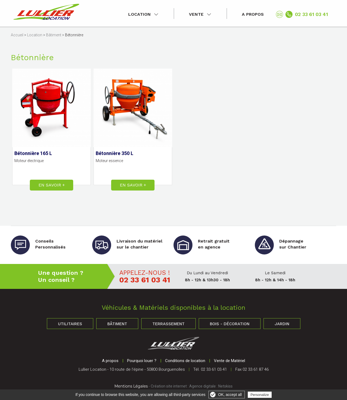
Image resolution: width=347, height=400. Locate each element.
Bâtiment (53, 35)
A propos (253, 14)
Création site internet (169, 386)
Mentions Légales (131, 386)
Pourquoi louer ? (141, 360)
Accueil (17, 35)
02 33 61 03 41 (311, 14)
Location (139, 14)
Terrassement (168, 323)
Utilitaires (70, 323)
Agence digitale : (203, 386)
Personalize (259, 395)
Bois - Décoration (229, 323)
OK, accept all (230, 394)
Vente (196, 14)
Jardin (282, 323)
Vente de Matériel (229, 360)
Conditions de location (185, 360)
